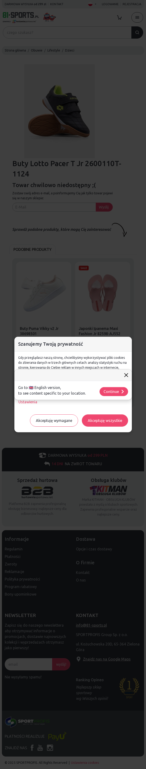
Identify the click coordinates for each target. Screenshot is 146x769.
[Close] (126, 375)
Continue (114, 391)
